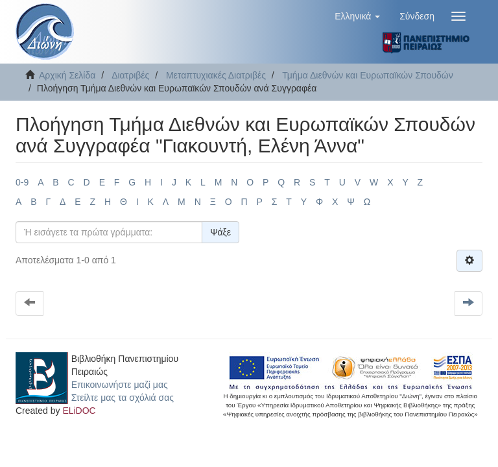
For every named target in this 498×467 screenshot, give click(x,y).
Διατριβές (130, 75)
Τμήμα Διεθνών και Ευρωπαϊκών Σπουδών (367, 75)
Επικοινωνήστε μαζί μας (119, 384)
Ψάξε (220, 232)
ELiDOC (78, 410)
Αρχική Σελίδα (67, 75)
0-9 (22, 182)
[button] (357, 16)
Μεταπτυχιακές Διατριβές (216, 75)
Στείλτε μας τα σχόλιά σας (122, 397)
